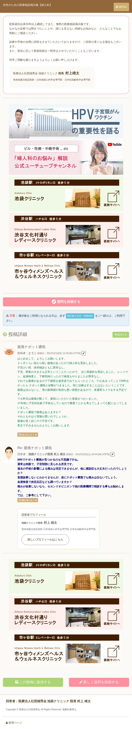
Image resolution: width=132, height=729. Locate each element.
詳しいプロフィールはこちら (45, 539)
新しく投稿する (99, 682)
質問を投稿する (66, 301)
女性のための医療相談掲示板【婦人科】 (27, 4)
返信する (121, 334)
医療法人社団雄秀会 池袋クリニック (35, 73)
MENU (121, 6)
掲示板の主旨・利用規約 (80, 316)
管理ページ (14, 722)
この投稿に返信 (33, 682)
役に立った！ (28, 434)
